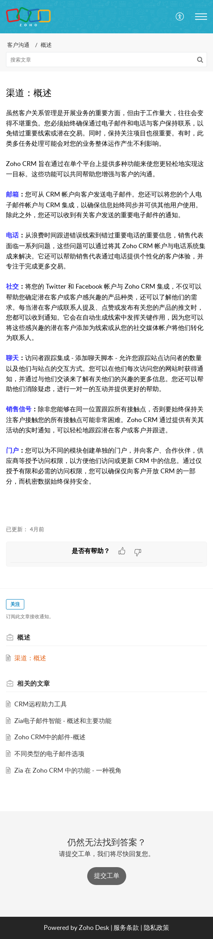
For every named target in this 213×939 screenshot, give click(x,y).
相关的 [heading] (33, 683)
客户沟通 (18, 44)
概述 (46, 44)
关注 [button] (15, 604)
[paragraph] (106, 312)
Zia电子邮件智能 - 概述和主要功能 (62, 720)
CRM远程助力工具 (40, 704)
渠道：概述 (30, 658)
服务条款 (126, 927)
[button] (180, 17)
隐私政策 (156, 927)
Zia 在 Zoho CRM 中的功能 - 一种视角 (67, 770)
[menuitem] (180, 17)
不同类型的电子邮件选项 (49, 753)
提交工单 (106, 875)
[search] (106, 59)
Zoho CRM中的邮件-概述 (50, 737)
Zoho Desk (94, 927)
